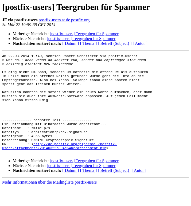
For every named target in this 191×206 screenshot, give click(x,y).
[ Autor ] (140, 43)
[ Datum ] (70, 43)
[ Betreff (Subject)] (114, 189)
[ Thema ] (88, 43)
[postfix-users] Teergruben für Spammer (84, 33)
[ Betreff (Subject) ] (114, 43)
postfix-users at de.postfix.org (64, 20)
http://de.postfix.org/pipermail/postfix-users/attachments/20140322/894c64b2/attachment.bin (59, 164)
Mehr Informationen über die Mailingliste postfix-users (49, 201)
